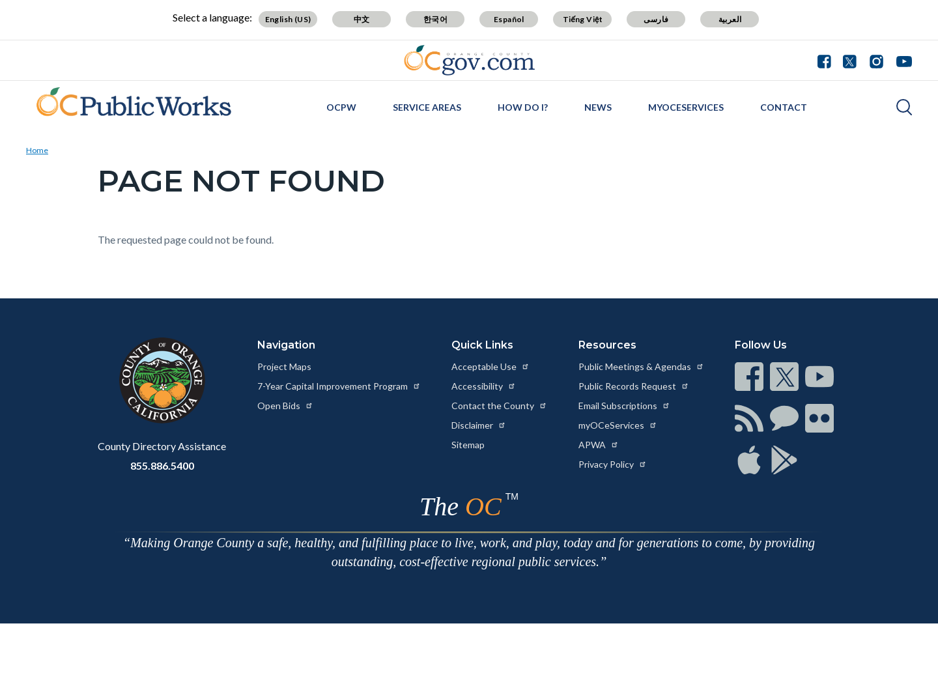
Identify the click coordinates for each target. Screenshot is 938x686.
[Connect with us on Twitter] (849, 60)
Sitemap (468, 444)
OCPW (341, 107)
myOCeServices (686, 107)
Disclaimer (478, 425)
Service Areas (427, 107)
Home (37, 150)
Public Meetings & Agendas (641, 366)
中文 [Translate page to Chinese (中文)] (362, 19)
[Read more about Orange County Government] (469, 60)
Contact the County (499, 405)
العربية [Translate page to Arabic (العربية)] (730, 19)
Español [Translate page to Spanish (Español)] (509, 19)
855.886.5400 (162, 465)
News (598, 107)
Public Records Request (633, 386)
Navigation (286, 345)
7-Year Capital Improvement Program (339, 386)
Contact (783, 107)
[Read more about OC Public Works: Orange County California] (128, 105)
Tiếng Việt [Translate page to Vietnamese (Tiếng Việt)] (583, 19)
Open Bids (285, 405)
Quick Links (482, 345)
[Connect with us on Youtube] (901, 60)
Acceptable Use (490, 366)
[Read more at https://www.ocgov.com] (162, 380)
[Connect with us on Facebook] (827, 60)
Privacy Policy (612, 464)
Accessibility (483, 386)
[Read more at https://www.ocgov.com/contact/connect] (749, 376)
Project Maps (284, 366)
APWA (598, 444)
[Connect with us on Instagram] (876, 60)
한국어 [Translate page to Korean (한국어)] (435, 19)
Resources (607, 345)
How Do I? (523, 107)
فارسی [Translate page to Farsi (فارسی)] (656, 19)
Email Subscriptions (624, 405)
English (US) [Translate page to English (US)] (288, 19)
